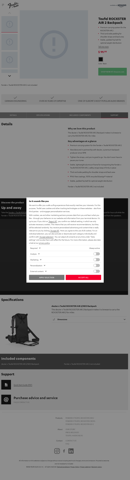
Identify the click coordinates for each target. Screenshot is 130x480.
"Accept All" (54, 230)
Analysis (33, 254)
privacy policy (44, 243)
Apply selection (46, 277)
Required (33, 248)
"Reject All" (52, 221)
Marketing (34, 259)
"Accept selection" (46, 237)
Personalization (36, 265)
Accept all (83, 277)
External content (37, 271)
